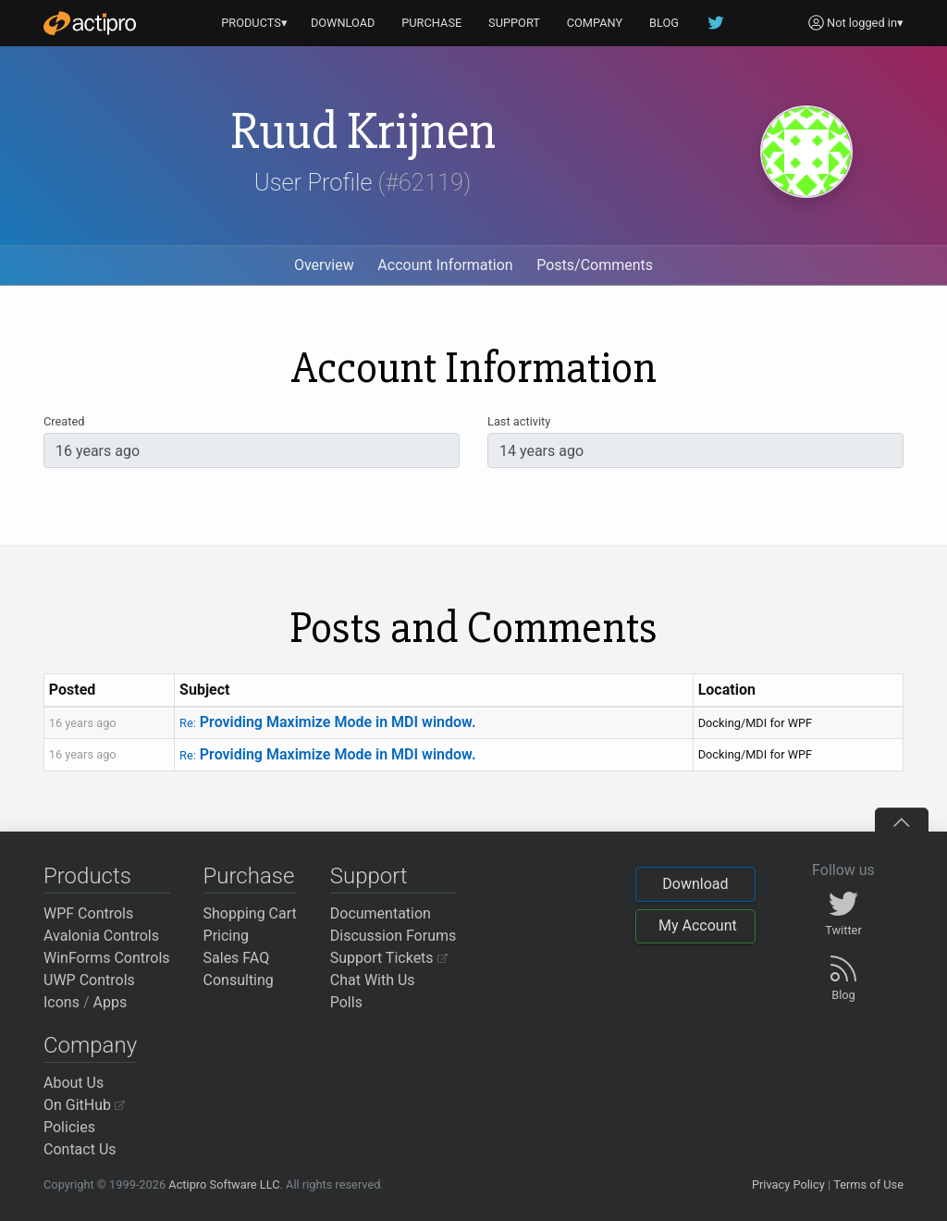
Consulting (238, 980)
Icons (61, 1002)
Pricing (226, 935)
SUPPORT (514, 23)
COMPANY (595, 23)
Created (63, 421)
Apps (110, 1002)
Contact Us (80, 1149)
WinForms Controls (106, 958)
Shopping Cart (250, 913)
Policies (69, 1127)
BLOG (664, 23)
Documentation (380, 913)
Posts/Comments (594, 265)
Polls (346, 1002)
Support (369, 876)
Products (87, 876)
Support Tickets (389, 958)
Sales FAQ (236, 958)
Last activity (518, 421)
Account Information (444, 265)
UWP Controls (89, 980)
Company (90, 1045)
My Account (697, 925)
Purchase (249, 876)
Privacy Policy (788, 1184)
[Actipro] (89, 23)
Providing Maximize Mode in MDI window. (327, 722)
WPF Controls (88, 913)
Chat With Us (372, 980)
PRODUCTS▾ (254, 23)
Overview (324, 265)
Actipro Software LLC (223, 1184)
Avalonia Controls (101, 935)
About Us (73, 1083)
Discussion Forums (393, 935)
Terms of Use (868, 1184)
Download (695, 884)
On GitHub (84, 1105)
